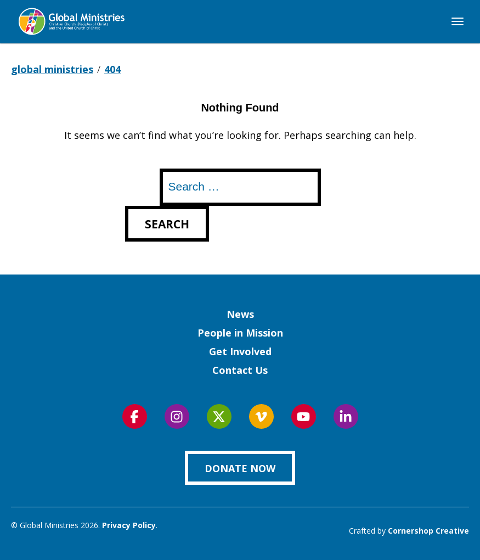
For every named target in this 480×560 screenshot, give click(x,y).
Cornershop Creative (428, 530)
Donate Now (240, 468)
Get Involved (240, 351)
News (240, 314)
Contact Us (240, 370)
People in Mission (240, 332)
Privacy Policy (129, 525)
